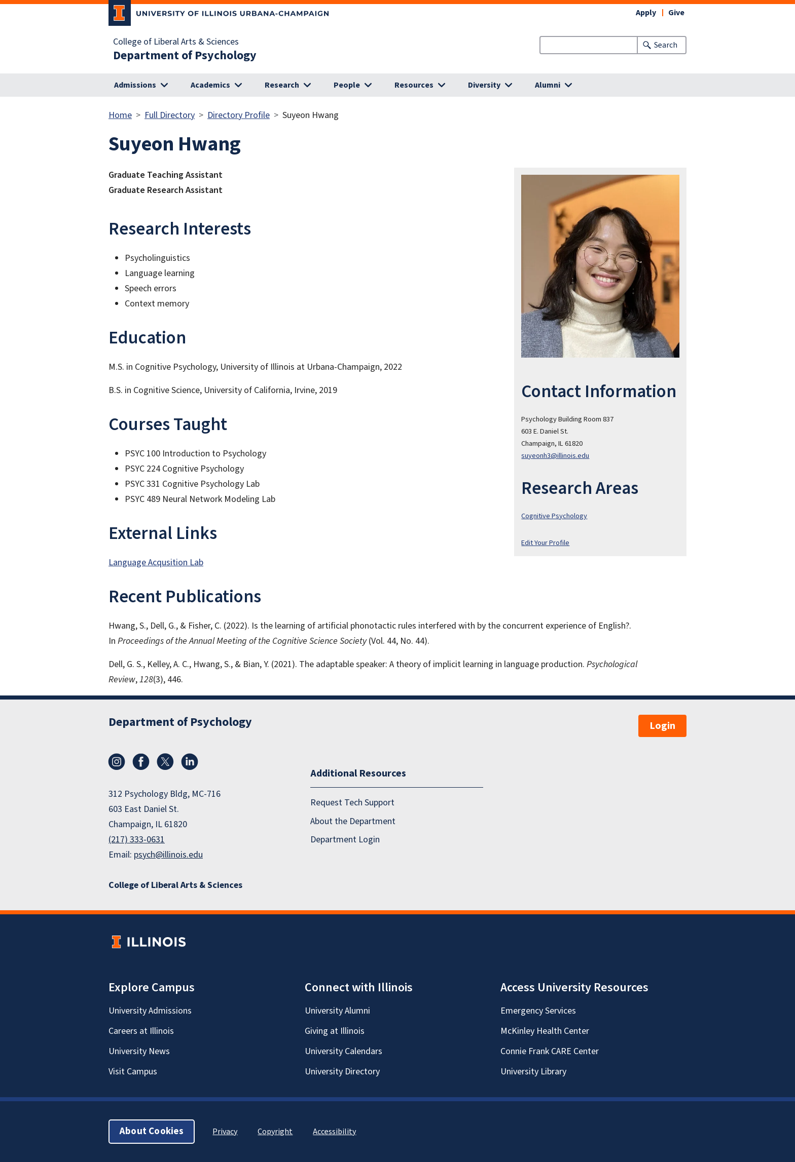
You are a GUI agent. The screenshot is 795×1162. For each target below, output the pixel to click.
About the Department (352, 821)
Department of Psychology (185, 55)
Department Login (345, 839)
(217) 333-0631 (137, 839)
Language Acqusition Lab (156, 562)
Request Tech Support (352, 802)
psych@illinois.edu (168, 854)
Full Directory (169, 115)
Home (120, 115)
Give (676, 12)
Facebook (141, 762)
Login (662, 726)
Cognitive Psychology (554, 516)
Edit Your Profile (545, 542)
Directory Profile (238, 115)
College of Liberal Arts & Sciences (176, 42)
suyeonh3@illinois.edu (555, 455)
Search (665, 45)
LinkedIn (189, 762)
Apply (646, 12)
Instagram (116, 762)
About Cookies (152, 1131)
